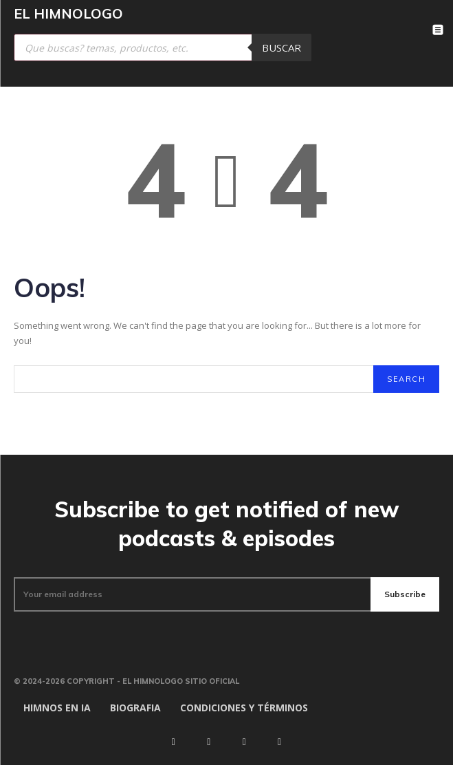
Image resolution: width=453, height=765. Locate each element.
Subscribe (405, 594)
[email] (192, 594)
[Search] (406, 379)
